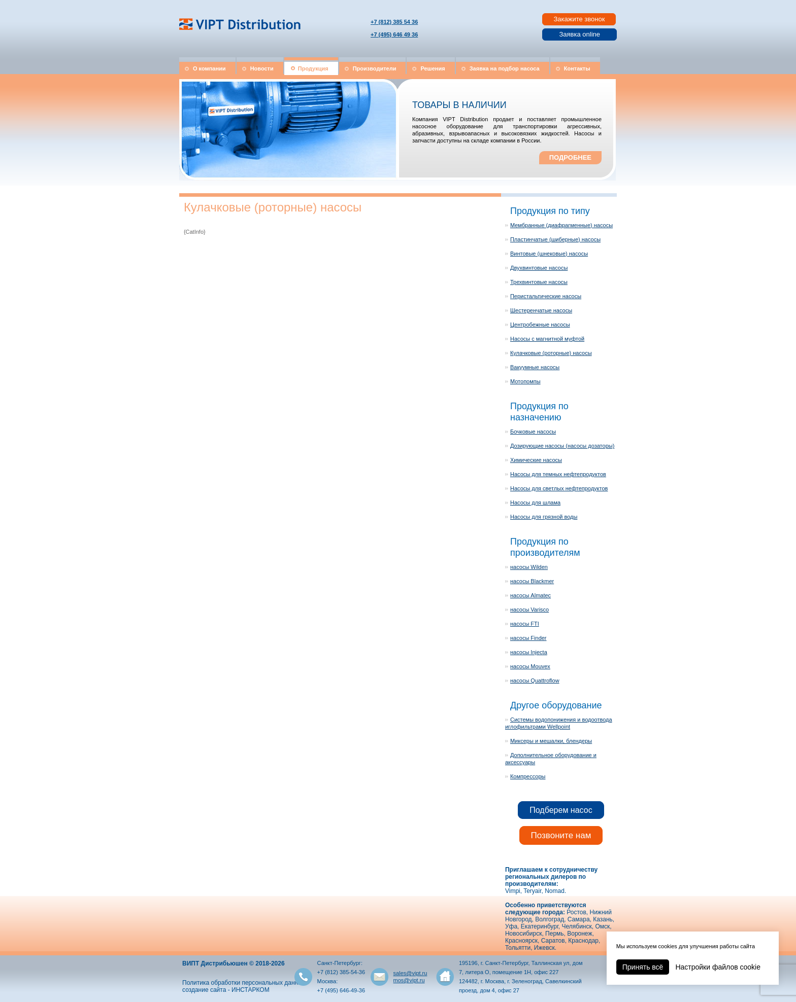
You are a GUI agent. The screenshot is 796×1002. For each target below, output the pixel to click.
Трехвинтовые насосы (539, 282)
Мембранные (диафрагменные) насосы (561, 225)
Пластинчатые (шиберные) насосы (555, 239)
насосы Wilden (529, 567)
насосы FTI (524, 624)
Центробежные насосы (540, 324)
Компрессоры (528, 776)
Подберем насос (560, 810)
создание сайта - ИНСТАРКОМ (226, 989)
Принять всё (643, 967)
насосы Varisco (529, 609)
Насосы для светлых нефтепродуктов (559, 488)
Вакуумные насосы (534, 367)
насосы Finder (528, 638)
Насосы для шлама (535, 502)
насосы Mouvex (530, 666)
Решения (432, 68)
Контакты (577, 68)
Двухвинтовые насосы (539, 268)
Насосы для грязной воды (543, 517)
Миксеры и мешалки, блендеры (551, 741)
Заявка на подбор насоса (505, 68)
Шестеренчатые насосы (541, 310)
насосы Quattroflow (534, 680)
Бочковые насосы (533, 431)
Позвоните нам (561, 835)
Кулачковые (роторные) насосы (551, 353)
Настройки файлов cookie (717, 967)
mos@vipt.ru (409, 980)
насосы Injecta (528, 652)
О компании (209, 68)
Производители (374, 68)
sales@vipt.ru (410, 973)
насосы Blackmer (532, 581)
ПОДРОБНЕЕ (570, 157)
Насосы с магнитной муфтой (547, 339)
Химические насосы (536, 460)
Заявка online (579, 34)
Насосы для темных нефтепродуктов (558, 474)
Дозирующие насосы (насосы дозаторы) (562, 446)
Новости (262, 68)
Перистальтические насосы (545, 296)
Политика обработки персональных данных (244, 982)
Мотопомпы (525, 381)
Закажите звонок (579, 19)
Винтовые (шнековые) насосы (549, 254)
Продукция (313, 68)
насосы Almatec (530, 595)
